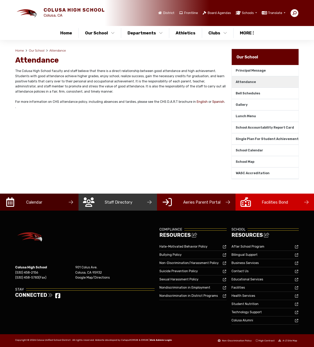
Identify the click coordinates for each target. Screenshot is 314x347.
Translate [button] (275, 13)
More (247, 32)
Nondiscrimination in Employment (184, 287)
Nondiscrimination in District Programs (188, 296)
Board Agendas (219, 13)
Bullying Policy (170, 255)
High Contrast (267, 340)
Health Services (243, 296)
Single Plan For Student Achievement (267, 139)
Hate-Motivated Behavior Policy (183, 246)
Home (66, 32)
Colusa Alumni (242, 320)
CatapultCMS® (129, 340)
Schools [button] (248, 13)
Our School (100, 32)
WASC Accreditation (253, 173)
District (168, 13)
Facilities (238, 287)
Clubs (217, 32)
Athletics (185, 32)
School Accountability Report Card (265, 127)
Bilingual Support (244, 255)
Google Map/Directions (92, 277)
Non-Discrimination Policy (235, 340)
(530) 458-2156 (26, 272)
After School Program (247, 246)
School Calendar (249, 150)
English (202, 102)
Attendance (57, 50)
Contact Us (240, 271)
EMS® (144, 340)
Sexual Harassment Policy (178, 279)
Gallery (242, 105)
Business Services (245, 263)
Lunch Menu (246, 116)
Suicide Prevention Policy (178, 271)
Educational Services (247, 279)
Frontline (191, 13)
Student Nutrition (245, 304)
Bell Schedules (248, 93)
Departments (145, 32)
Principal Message (251, 70)
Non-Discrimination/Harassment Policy (189, 263)
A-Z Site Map (287, 340)
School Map (245, 162)
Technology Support (246, 312)
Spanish (218, 102)
